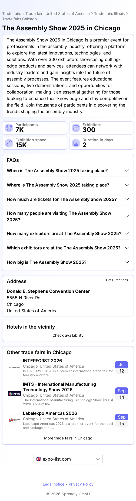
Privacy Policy (81, 484)
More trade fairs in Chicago (68, 438)
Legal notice (53, 484)
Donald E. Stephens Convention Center (48, 291)
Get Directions (117, 280)
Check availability (68, 335)
